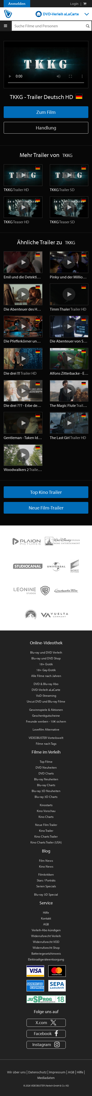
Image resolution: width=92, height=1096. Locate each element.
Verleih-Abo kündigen (46, 930)
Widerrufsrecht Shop (46, 947)
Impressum (57, 1072)
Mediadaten (46, 1078)
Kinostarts (46, 805)
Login (74, 3)
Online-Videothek (46, 643)
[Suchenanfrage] (52, 26)
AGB (46, 924)
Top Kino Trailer (46, 492)
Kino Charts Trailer (46, 836)
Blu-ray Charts (46, 785)
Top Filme (46, 761)
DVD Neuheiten (46, 767)
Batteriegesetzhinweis (46, 953)
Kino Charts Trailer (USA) (46, 842)
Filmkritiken (46, 874)
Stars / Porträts (46, 880)
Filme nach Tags (46, 743)
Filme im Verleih (46, 752)
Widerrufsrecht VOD (46, 942)
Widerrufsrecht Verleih (46, 936)
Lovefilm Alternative (46, 729)
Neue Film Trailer (46, 825)
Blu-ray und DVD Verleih (46, 652)
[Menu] (5, 25)
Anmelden (17, 3)
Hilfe (46, 912)
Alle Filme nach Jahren (46, 676)
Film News (46, 860)
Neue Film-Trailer (46, 508)
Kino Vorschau (46, 811)
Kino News (46, 866)
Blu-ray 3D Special (46, 894)
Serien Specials (46, 886)
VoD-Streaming (46, 695)
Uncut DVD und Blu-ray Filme (46, 701)
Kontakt (46, 918)
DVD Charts (46, 773)
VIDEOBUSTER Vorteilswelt (46, 738)
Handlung (46, 128)
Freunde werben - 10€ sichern (46, 721)
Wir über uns (16, 1072)
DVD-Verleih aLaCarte (61, 13)
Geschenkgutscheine (46, 715)
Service (46, 903)
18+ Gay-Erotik (46, 670)
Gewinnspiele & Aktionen (46, 710)
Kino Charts (46, 817)
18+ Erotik (46, 664)
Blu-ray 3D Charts (46, 797)
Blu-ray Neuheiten (46, 779)
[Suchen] (87, 26)
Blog (46, 851)
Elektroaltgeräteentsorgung (46, 959)
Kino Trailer (46, 830)
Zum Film (46, 112)
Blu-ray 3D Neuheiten (46, 791)
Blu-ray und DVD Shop (46, 658)
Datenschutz (37, 1072)
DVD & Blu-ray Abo (46, 684)
